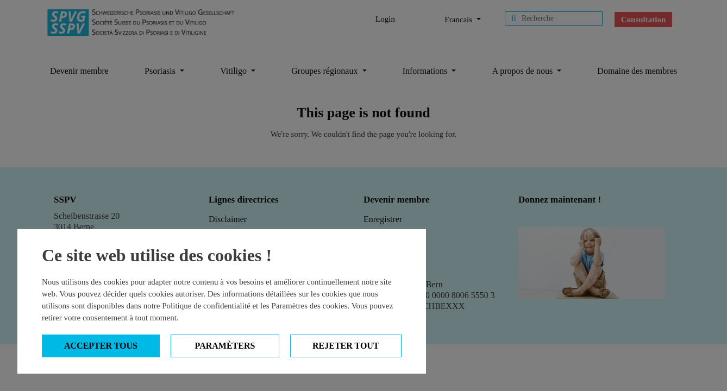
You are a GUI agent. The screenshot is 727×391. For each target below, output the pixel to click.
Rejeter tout (345, 345)
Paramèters (225, 345)
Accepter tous (100, 345)
